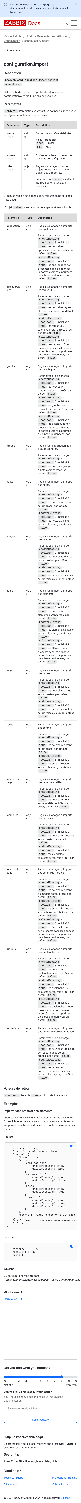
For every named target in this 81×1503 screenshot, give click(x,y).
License (65, 1497)
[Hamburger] (74, 23)
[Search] (65, 23)
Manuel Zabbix (12, 36)
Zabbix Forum (60, 1484)
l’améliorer (16, 12)
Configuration (12, 40)
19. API (29, 36)
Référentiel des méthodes (52, 36)
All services (10, 1484)
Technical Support (14, 1477)
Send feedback (40, 1419)
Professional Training (64, 1477)
